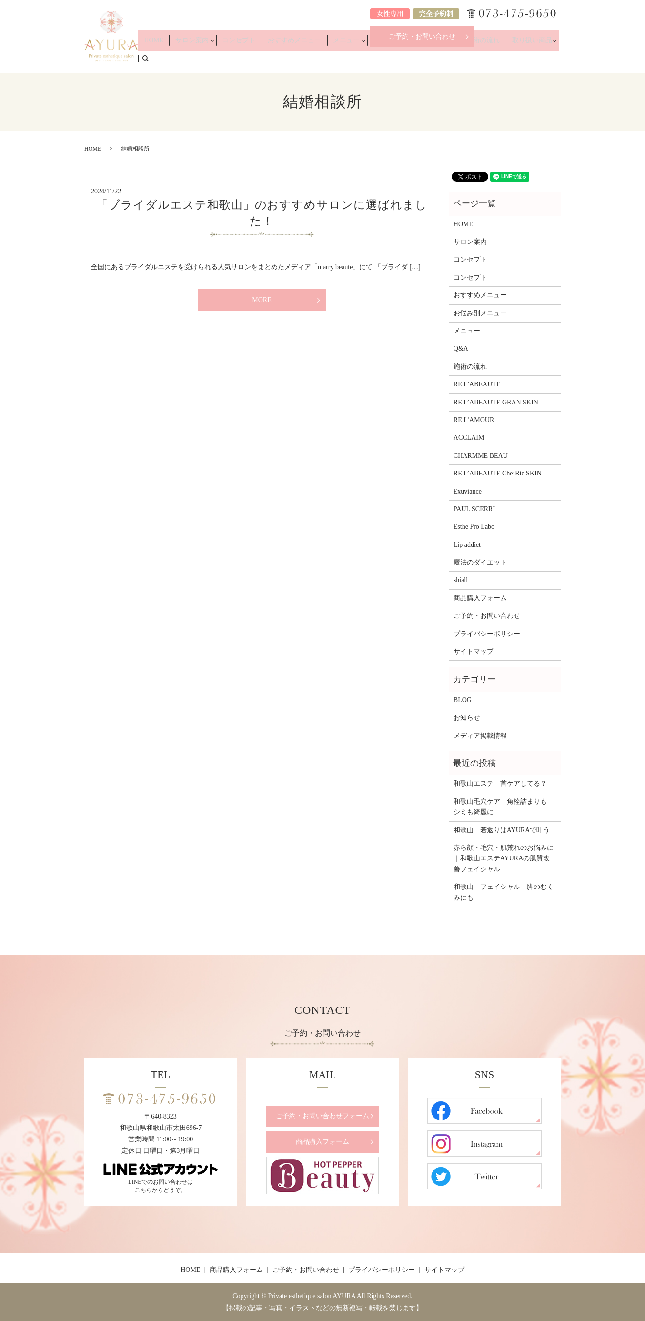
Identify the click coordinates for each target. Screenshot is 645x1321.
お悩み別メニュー (409, 58)
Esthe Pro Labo (474, 526)
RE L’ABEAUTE (477, 384)
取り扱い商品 (520, 58)
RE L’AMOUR (474, 420)
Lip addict (467, 544)
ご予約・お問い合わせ (422, 36)
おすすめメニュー (318, 58)
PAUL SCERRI (474, 509)
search (559, 57)
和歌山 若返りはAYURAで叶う (502, 830)
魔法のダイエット (480, 562)
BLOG (463, 700)
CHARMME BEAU (481, 455)
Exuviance (468, 491)
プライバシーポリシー (487, 633)
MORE (261, 299)
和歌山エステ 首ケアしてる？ (500, 783)
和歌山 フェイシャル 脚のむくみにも (504, 892)
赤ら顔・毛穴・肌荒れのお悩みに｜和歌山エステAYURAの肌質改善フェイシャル (504, 858)
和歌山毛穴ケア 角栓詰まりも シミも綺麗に (504, 807)
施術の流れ (480, 58)
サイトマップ (474, 651)
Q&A (451, 58)
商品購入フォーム (480, 598)
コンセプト (273, 58)
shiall (461, 580)
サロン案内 (230, 58)
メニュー (360, 58)
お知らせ (467, 717)
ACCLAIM (469, 437)
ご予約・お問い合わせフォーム (322, 1115)
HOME (199, 58)
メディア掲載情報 (480, 735)
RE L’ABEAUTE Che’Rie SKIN (498, 473)
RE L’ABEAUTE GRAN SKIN (496, 402)
